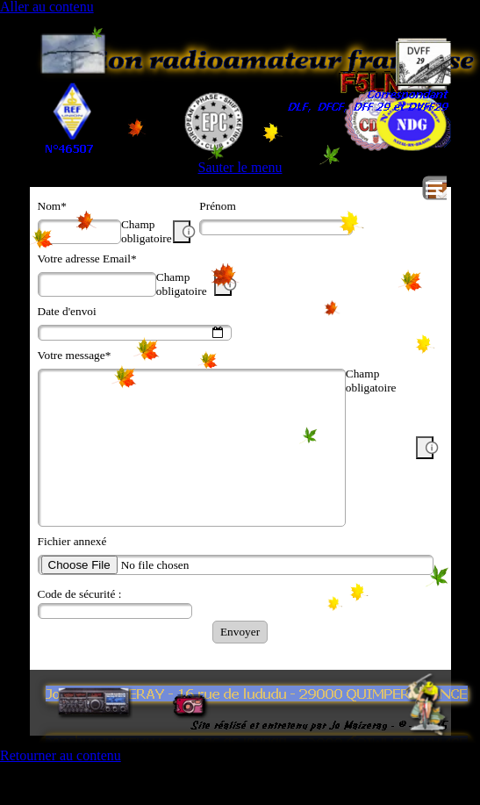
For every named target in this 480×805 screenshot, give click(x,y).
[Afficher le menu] (434, 188)
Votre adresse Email (87, 258)
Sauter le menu (240, 167)
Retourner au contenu (60, 755)
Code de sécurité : (80, 593)
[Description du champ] (181, 231)
